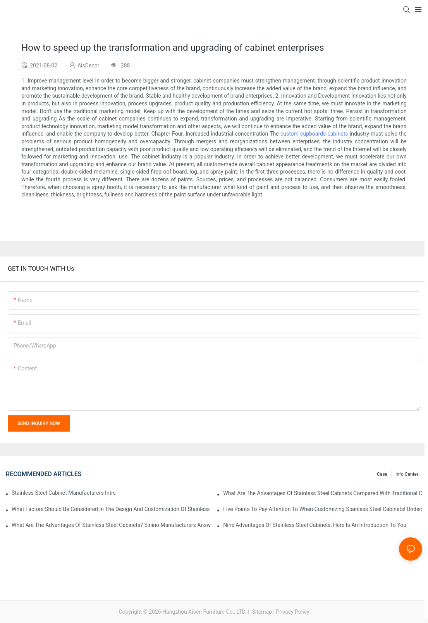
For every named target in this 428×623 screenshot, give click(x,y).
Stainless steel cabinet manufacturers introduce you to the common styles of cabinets (63, 493)
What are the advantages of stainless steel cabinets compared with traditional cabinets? (322, 493)
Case (382, 474)
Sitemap (261, 612)
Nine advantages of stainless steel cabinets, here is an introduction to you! (315, 525)
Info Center (406, 474)
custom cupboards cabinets (314, 134)
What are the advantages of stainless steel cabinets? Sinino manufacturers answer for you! (111, 525)
